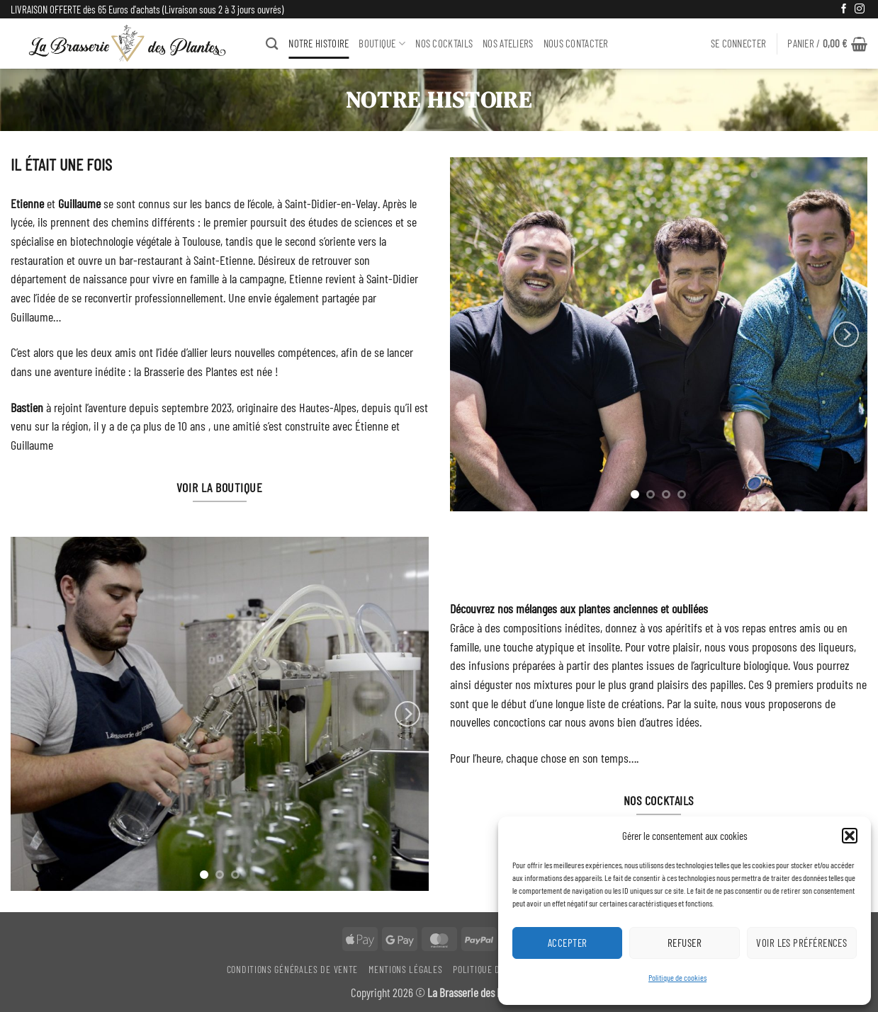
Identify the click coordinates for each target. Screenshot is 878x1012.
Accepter (567, 942)
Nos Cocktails (444, 43)
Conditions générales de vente (292, 969)
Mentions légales (405, 969)
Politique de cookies (677, 977)
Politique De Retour (494, 969)
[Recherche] (272, 43)
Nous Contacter (576, 43)
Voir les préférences (801, 942)
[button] (850, 836)
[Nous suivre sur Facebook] (844, 9)
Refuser (685, 942)
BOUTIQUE (382, 43)
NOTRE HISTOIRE (318, 43)
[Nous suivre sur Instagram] (860, 9)
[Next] (846, 334)
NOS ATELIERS (508, 43)
